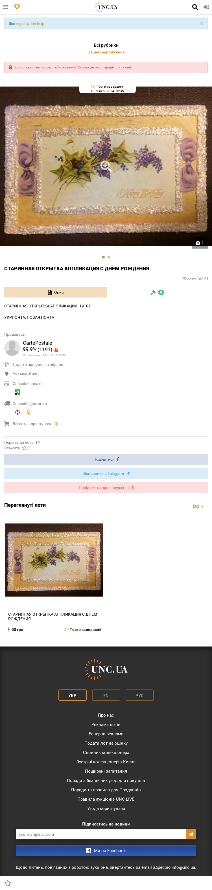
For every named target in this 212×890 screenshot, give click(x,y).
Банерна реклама (106, 733)
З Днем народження (106, 52)
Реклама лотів (106, 724)
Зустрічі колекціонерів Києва (106, 761)
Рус (139, 695)
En (106, 695)
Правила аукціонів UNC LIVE (106, 799)
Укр (72, 695)
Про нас (106, 715)
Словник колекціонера (106, 752)
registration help (30, 23)
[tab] (55, 292)
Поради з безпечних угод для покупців (106, 780)
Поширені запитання (106, 771)
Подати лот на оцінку (106, 743)
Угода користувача (106, 808)
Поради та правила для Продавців (106, 789)
